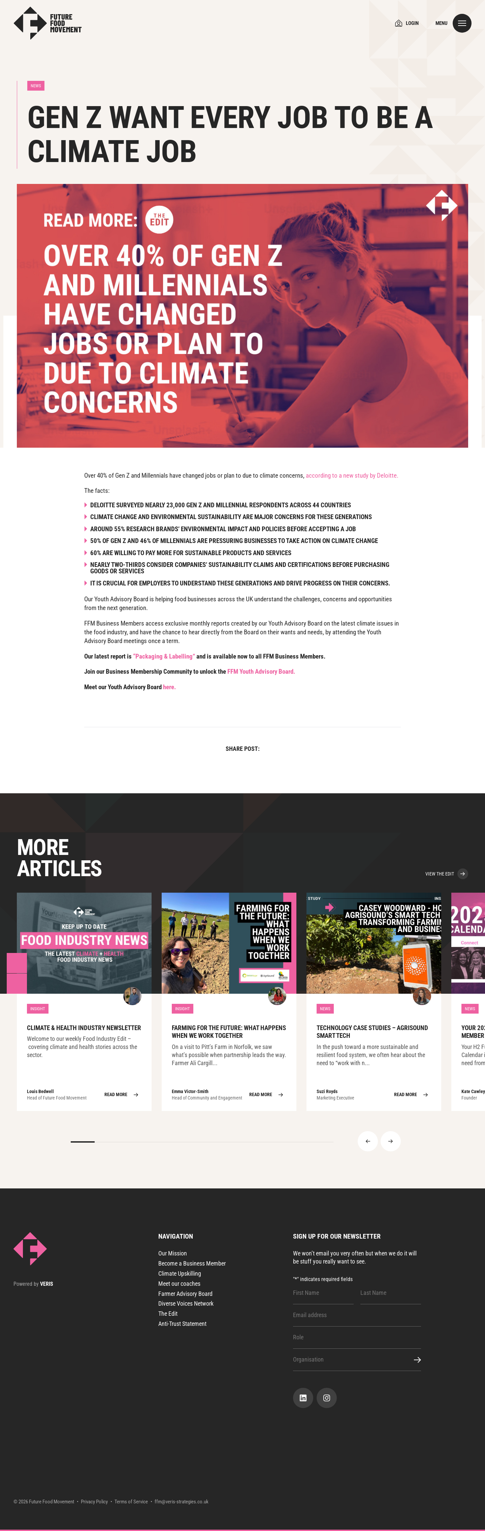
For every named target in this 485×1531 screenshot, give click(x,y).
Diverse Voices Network (186, 1303)
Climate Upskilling (179, 1273)
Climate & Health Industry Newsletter (84, 1002)
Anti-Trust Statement (182, 1323)
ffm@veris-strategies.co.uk (181, 1502)
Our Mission (172, 1253)
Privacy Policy (94, 1502)
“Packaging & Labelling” (164, 656)
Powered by (33, 1284)
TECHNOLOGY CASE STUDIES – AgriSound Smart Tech (373, 1002)
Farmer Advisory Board (185, 1293)
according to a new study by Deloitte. (352, 475)
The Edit (167, 1313)
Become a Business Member (192, 1263)
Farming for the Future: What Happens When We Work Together (229, 1002)
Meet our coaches (179, 1283)
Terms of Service (131, 1502)
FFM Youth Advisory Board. (261, 671)
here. (169, 687)
